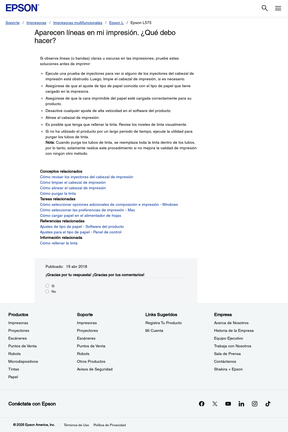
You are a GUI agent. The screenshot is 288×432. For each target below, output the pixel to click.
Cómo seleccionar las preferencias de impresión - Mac (87, 210)
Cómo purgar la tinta (58, 193)
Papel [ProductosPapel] (13, 377)
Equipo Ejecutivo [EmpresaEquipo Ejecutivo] (228, 338)
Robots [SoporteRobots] (83, 353)
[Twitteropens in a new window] (215, 404)
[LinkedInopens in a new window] (241, 404)
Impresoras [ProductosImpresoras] (18, 323)
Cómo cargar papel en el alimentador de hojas (80, 215)
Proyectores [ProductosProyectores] (18, 330)
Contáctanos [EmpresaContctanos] (225, 361)
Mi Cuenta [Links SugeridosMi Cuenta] (154, 330)
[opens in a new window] (268, 404)
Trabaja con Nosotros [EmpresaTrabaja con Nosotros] (232, 346)
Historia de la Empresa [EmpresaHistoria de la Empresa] (234, 330)
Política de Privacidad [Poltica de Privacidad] (110, 425)
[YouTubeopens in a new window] (228, 404)
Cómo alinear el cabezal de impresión (73, 188)
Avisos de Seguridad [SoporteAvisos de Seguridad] (95, 369)
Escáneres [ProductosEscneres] (17, 338)
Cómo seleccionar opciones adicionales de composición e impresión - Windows (109, 204)
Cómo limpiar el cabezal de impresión (73, 182)
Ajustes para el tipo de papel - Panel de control (80, 232)
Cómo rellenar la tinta (59, 243)
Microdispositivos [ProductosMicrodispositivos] (23, 361)
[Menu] (278, 8)
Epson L (116, 22)
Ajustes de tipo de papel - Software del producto (82, 226)
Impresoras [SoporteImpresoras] (87, 323)
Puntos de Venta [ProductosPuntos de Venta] (22, 346)
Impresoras (36, 22)
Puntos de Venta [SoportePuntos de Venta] (91, 346)
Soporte (13, 22)
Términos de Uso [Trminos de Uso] (76, 425)
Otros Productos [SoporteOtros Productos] (91, 361)
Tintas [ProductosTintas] (13, 369)
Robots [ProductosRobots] (14, 353)
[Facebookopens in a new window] (202, 404)
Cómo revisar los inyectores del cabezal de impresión (86, 177)
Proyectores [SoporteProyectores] (87, 330)
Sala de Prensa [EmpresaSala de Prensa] (227, 353)
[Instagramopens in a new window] (255, 404)
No (54, 292)
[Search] (264, 8)
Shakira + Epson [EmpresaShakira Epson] (228, 369)
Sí (53, 286)
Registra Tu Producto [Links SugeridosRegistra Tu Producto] (163, 323)
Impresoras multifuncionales (77, 22)
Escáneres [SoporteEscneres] (86, 338)
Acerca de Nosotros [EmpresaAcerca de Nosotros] (231, 323)
